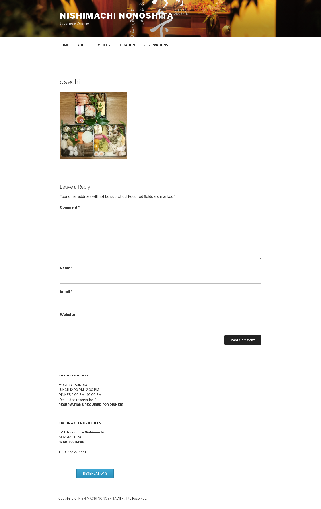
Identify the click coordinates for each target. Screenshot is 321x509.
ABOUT (83, 45)
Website (67, 315)
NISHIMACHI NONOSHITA (117, 16)
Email (66, 291)
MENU (104, 45)
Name (66, 268)
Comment (70, 207)
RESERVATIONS (155, 45)
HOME (64, 45)
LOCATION (127, 45)
